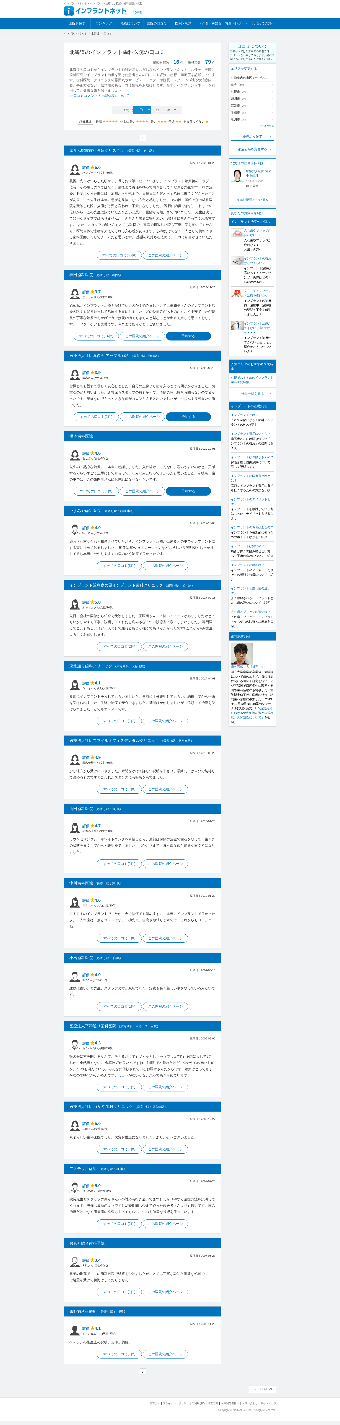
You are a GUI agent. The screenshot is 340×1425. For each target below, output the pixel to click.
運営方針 (208, 1407)
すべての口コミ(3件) (119, 567)
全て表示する (267, 126)
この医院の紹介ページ (166, 256)
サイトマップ (267, 1407)
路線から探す (252, 136)
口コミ (145, 110)
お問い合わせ (248, 1407)
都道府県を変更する (252, 149)
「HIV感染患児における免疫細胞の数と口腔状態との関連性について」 (252, 713)
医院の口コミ (157, 23)
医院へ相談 (183, 23)
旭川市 (238, 98)
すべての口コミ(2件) (95, 418)
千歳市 (238, 112)
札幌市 (238, 91)
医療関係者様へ (227, 1407)
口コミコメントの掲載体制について (101, 95)
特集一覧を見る (252, 394)
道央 (237, 84)
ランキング (104, 23)
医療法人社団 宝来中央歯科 (258, 173)
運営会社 (146, 1407)
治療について (130, 23)
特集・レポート (236, 23)
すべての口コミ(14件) (95, 337)
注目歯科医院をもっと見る (252, 199)
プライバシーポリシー (169, 1407)
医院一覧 (99, 110)
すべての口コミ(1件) (95, 493)
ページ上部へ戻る (263, 1394)
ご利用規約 (193, 1407)
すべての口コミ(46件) (119, 256)
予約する (190, 337)
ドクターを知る (210, 23)
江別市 (238, 105)
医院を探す (77, 23)
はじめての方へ (263, 23)
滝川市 (238, 119)
